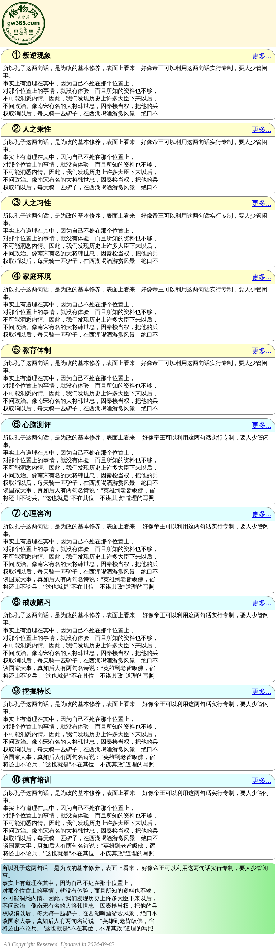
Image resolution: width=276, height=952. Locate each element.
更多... (261, 56)
